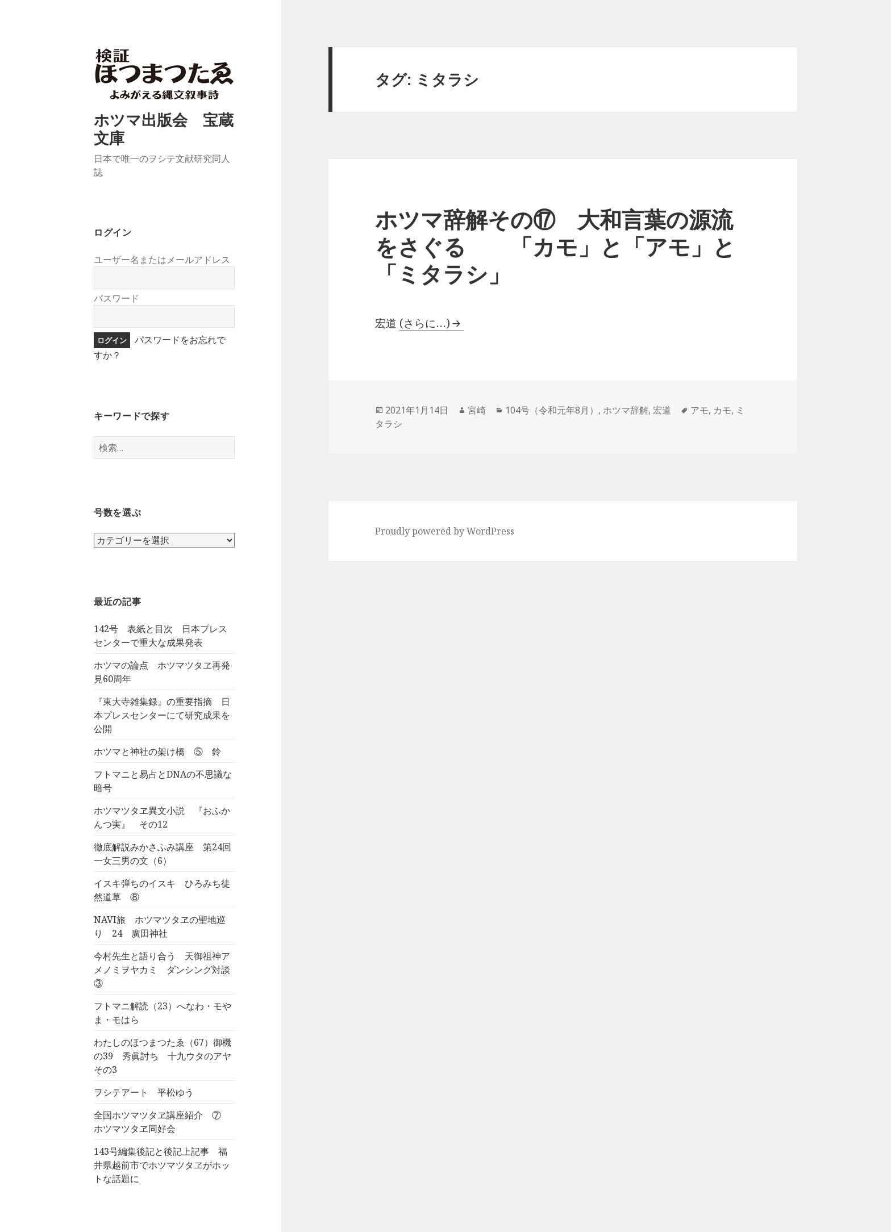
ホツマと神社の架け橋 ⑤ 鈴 (157, 751)
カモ (722, 410)
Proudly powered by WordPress (444, 531)
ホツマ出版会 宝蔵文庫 (164, 128)
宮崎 (477, 410)
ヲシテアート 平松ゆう (144, 1092)
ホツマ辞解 (625, 410)
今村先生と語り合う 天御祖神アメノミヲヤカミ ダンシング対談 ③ (166, 969)
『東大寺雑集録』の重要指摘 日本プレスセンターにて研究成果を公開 (162, 715)
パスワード (116, 298)
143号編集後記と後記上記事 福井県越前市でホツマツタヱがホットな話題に (162, 1165)
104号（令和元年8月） (551, 410)
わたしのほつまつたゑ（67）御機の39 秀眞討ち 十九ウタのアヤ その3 (167, 1056)
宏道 (662, 410)
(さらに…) (424, 323)
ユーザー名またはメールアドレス (162, 259)
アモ (699, 410)
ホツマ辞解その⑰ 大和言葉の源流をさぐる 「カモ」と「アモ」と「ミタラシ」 (555, 246)
